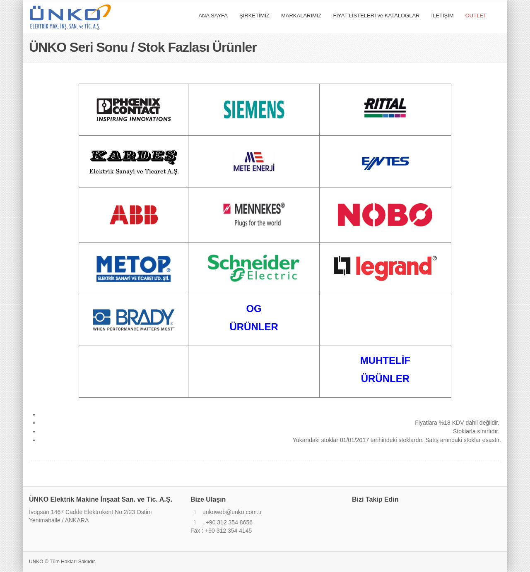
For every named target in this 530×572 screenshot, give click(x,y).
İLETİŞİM (442, 15)
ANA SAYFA (213, 15)
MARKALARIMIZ (301, 15)
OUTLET (476, 15)
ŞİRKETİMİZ (254, 15)
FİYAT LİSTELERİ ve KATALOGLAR (376, 15)
